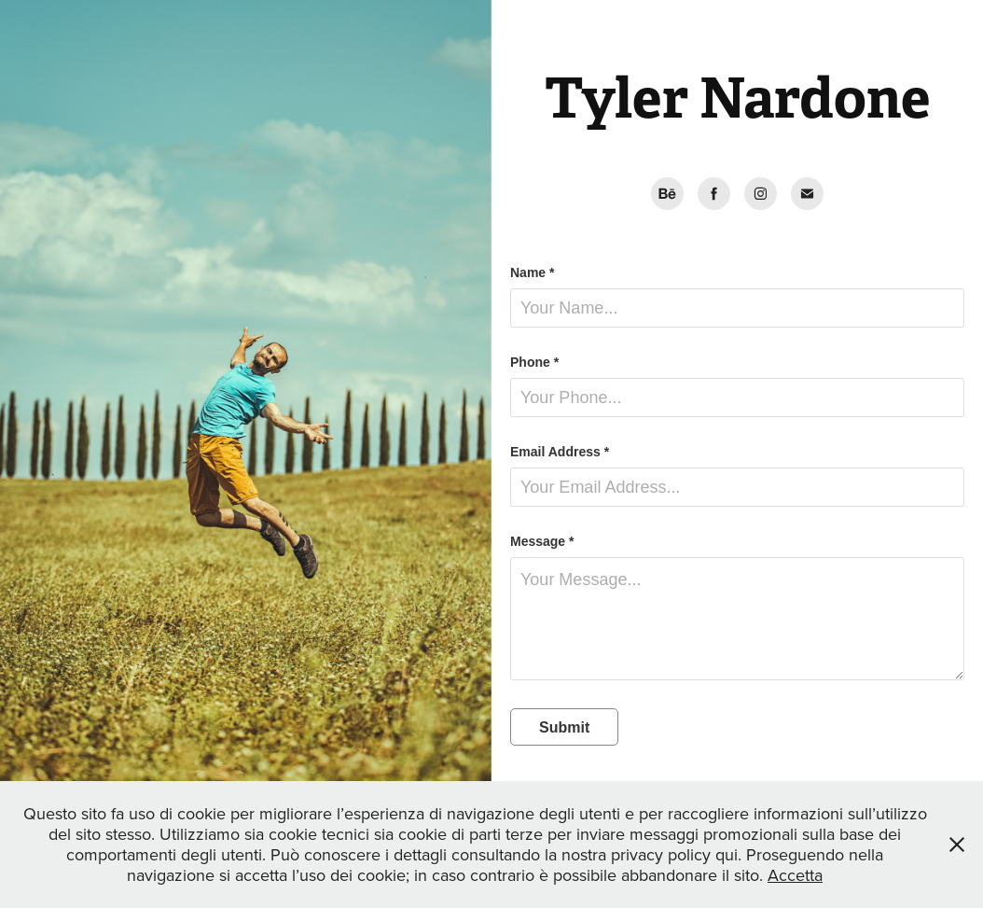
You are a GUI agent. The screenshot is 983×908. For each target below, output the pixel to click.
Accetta (795, 875)
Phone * (534, 362)
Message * (542, 541)
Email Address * (559, 451)
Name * (532, 272)
